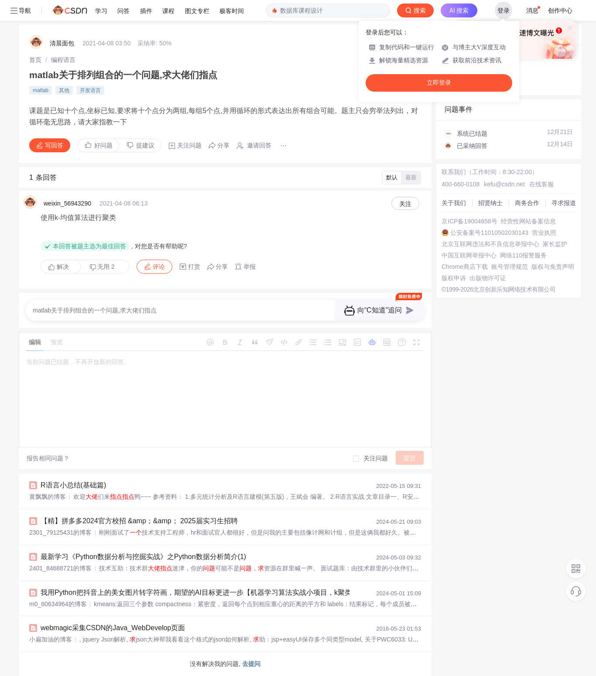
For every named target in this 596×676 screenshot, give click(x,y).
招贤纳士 (490, 202)
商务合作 (527, 202)
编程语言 (63, 59)
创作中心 (560, 10)
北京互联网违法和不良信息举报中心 (490, 243)
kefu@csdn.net (504, 184)
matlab (40, 90)
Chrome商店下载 (465, 266)
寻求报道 (563, 202)
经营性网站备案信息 (528, 221)
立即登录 (439, 82)
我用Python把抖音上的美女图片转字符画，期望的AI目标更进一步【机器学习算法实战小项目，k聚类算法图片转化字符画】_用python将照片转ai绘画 (270, 592)
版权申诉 (454, 278)
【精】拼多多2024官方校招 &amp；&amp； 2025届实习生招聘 (139, 521)
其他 (64, 90)
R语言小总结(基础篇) (73, 485)
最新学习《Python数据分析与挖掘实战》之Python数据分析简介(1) (143, 556)
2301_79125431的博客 (60, 532)
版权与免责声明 (552, 266)
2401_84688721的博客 (60, 568)
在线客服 (541, 184)
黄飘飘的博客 (47, 496)
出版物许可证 (487, 278)
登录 (503, 10)
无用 (102, 267)
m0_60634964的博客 (58, 604)
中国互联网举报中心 (469, 255)
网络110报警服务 (523, 255)
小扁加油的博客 (50, 639)
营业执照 (544, 232)
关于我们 (454, 202)
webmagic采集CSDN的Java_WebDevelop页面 (113, 627)
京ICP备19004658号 (469, 221)
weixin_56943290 (67, 203)
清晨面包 (62, 43)
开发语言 (90, 90)
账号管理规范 (509, 266)
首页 (35, 59)
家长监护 (555, 243)
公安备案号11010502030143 (489, 232)
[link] (35, 59)
